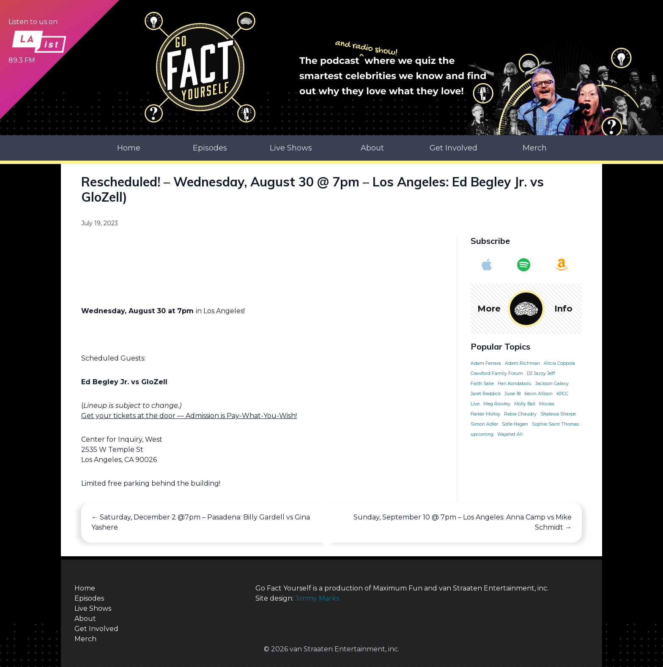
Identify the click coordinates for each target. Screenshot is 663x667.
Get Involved (453, 147)
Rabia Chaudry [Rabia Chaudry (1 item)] (520, 413)
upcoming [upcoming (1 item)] (482, 434)
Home (128, 147)
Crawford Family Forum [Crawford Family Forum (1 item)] (497, 373)
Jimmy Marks (317, 597)
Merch (535, 147)
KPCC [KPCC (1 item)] (562, 393)
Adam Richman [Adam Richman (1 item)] (522, 363)
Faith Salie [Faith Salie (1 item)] (482, 383)
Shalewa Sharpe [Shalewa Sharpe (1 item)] (558, 413)
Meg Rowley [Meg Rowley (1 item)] (496, 403)
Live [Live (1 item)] (475, 403)
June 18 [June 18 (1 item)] (512, 393)
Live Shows (291, 147)
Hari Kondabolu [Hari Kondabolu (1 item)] (514, 383)
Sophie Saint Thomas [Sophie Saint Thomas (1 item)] (555, 423)
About (372, 147)
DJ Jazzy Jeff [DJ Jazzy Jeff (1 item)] (541, 373)
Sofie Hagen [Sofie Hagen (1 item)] (515, 423)
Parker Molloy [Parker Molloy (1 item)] (485, 413)
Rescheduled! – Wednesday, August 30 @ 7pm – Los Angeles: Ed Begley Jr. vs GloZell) (312, 188)
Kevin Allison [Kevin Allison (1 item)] (538, 393)
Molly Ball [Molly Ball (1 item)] (524, 403)
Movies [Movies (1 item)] (546, 403)
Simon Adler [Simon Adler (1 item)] (484, 423)
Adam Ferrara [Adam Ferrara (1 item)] (486, 363)
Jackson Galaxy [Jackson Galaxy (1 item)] (552, 383)
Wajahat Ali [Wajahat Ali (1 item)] (510, 434)
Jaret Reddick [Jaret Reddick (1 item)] (486, 393)
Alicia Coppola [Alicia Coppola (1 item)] (559, 363)
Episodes (210, 147)
